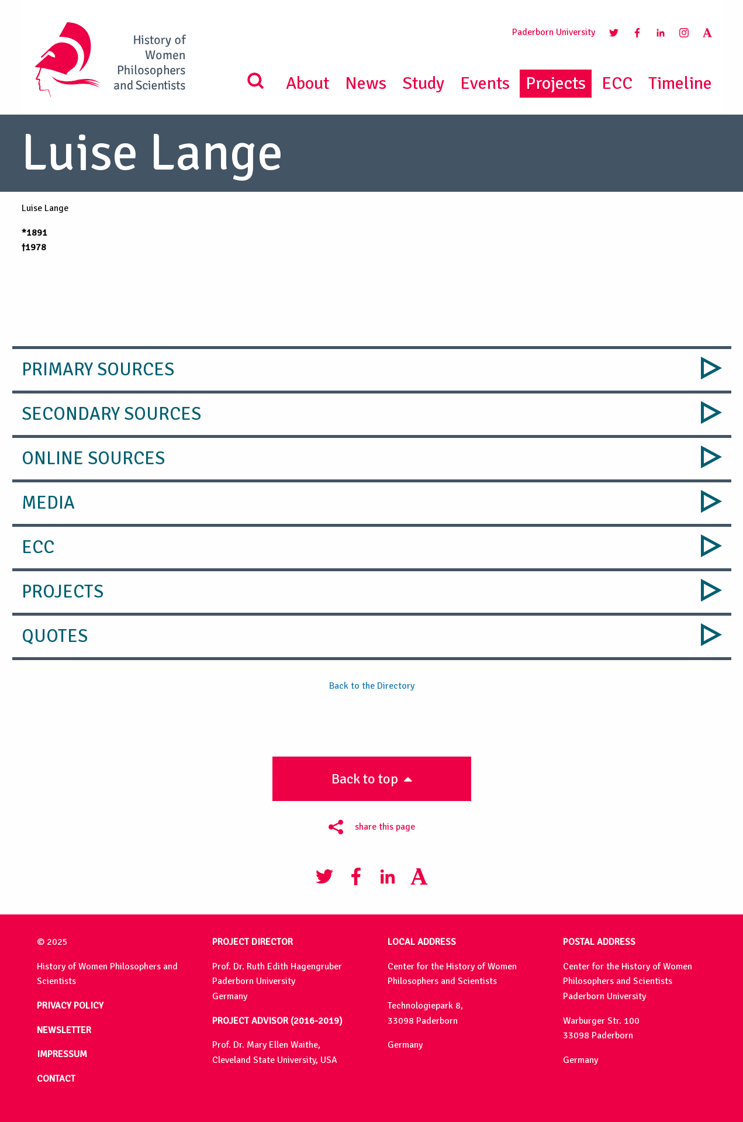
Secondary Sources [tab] (111, 414)
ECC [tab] (38, 547)
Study (423, 83)
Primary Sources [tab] (98, 369)
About (307, 83)
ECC (617, 83)
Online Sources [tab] (93, 458)
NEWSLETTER (64, 1030)
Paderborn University (553, 32)
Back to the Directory (371, 686)
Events (485, 83)
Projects (556, 83)
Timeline (680, 83)
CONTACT (56, 1079)
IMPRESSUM (62, 1054)
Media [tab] (48, 503)
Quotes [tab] (55, 636)
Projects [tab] (62, 592)
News (365, 83)
